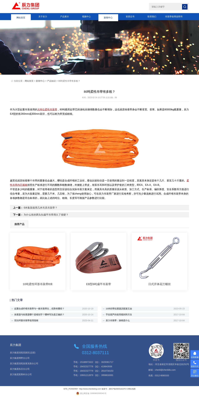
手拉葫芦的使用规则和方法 (119, 314)
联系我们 (152, 16)
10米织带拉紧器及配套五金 (119, 308)
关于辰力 (42, 16)
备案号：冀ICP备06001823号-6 (115, 389)
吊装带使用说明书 (174, 16)
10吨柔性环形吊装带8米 (38, 284)
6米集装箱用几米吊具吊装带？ (40, 207)
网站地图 (132, 389)
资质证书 (130, 16)
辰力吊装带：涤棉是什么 (118, 320)
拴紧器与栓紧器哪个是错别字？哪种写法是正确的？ (39, 314)
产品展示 (64, 16)
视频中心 (86, 16)
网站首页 (20, 16)
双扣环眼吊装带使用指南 (26, 320)
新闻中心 (108, 16)
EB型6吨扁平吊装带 (98, 284)
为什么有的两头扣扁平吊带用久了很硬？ (46, 214)
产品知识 (51, 81)
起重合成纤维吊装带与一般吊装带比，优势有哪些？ (39, 308)
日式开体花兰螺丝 (159, 284)
